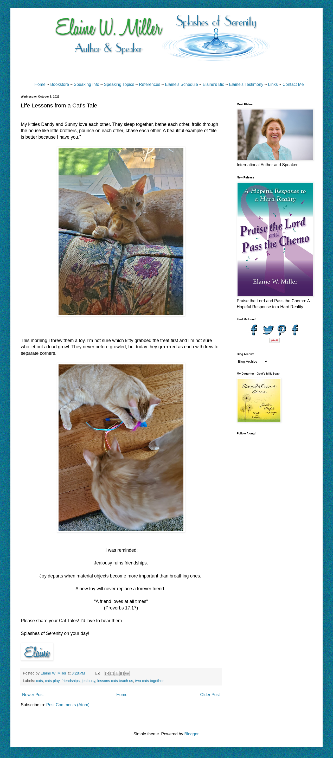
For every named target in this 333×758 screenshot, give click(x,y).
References (149, 84)
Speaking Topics (119, 84)
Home (40, 84)
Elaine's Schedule (181, 84)
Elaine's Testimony (246, 84)
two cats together (149, 681)
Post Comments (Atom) (67, 705)
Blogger (191, 734)
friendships (71, 681)
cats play (52, 681)
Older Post (210, 694)
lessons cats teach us (115, 681)
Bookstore (59, 84)
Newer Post (33, 694)
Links (273, 84)
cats (39, 681)
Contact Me (293, 84)
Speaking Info (86, 84)
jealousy (88, 681)
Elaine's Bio (213, 84)
